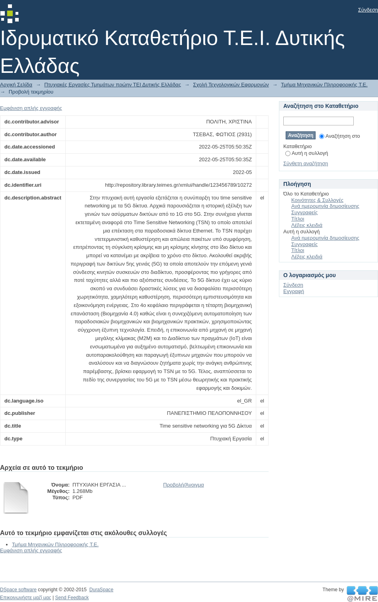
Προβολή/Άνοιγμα (183, 485)
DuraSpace (101, 589)
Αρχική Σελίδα (16, 85)
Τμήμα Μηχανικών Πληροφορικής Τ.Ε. (324, 85)
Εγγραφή (293, 291)
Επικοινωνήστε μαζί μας (25, 597)
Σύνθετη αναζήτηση (305, 163)
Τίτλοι (297, 219)
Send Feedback (72, 597)
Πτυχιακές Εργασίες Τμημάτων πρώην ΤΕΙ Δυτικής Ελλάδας (112, 85)
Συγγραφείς (304, 212)
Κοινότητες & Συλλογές (317, 200)
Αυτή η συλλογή (306, 153)
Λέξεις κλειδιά (306, 225)
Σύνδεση (368, 10)
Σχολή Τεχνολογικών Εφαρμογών (231, 85)
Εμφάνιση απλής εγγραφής (31, 108)
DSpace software (18, 589)
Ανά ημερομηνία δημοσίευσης (325, 206)
